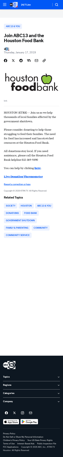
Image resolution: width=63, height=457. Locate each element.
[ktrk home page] (9, 365)
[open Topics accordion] (31, 377)
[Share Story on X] (13, 60)
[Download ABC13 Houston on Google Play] (29, 421)
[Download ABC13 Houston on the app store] (11, 421)
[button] (4, 4)
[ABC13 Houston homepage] (14, 4)
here (37, 168)
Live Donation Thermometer (23, 176)
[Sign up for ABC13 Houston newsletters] (30, 413)
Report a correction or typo (17, 184)
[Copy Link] (44, 60)
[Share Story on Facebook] (5, 60)
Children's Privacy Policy (14, 440)
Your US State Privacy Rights (40, 440)
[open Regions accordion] (31, 385)
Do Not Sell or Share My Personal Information (23, 437)
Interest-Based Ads (25, 444)
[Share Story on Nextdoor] (29, 60)
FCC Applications (10, 447)
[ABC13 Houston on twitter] (14, 413)
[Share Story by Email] (36, 60)
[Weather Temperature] (46, 4)
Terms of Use (9, 444)
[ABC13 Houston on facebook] (6, 413)
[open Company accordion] (31, 401)
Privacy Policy (9, 434)
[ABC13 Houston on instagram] (22, 413)
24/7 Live (26, 4)
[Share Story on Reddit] (21, 60)
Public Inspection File (46, 444)
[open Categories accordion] (31, 393)
